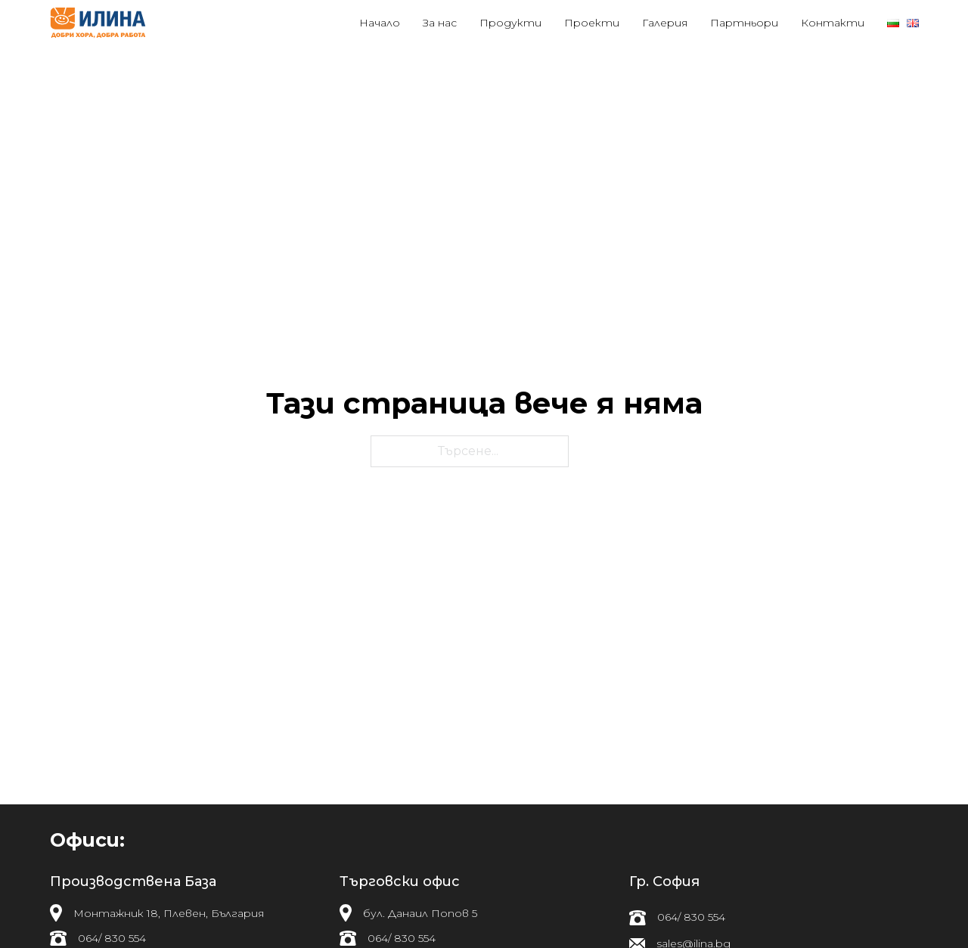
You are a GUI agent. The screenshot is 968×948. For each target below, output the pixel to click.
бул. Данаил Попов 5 (420, 913)
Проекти (591, 22)
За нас (440, 22)
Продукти (510, 22)
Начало (379, 22)
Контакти (832, 22)
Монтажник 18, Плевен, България (168, 913)
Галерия (664, 22)
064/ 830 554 (112, 938)
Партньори (744, 22)
